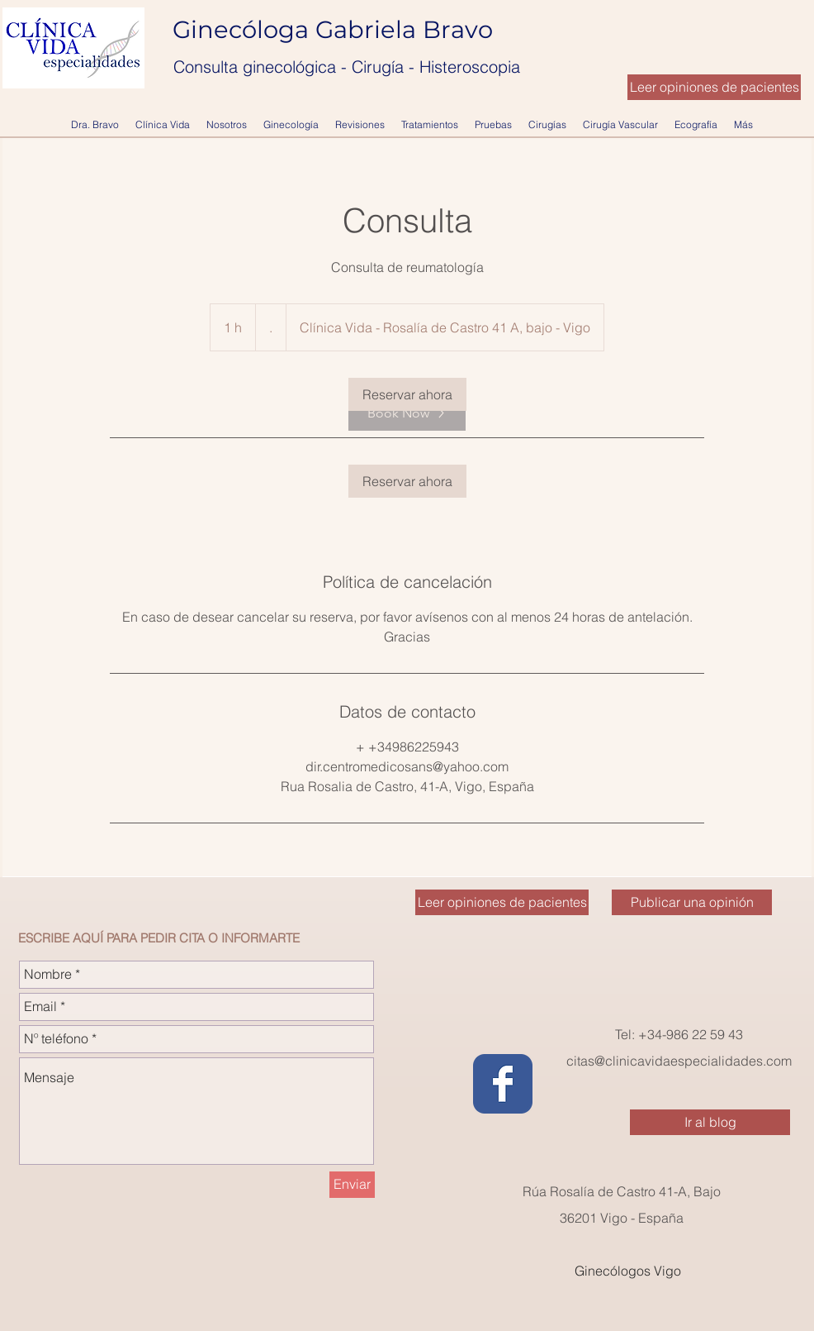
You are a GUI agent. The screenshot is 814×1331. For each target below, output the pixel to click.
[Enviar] (352, 1184)
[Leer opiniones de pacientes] (714, 87)
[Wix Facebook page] (502, 1084)
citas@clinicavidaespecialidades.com (679, 1060)
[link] (407, 394)
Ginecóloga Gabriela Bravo (336, 29)
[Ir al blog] (710, 1122)
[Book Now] (407, 413)
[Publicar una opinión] (692, 902)
